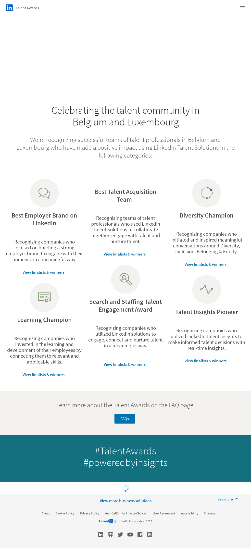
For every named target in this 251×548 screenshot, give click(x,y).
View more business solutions (125, 500)
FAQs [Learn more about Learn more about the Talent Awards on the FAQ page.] (124, 418)
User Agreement (164, 513)
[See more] (229, 499)
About (46, 513)
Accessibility (189, 513)
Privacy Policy (89, 513)
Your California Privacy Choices (126, 513)
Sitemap (209, 513)
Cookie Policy (65, 513)
